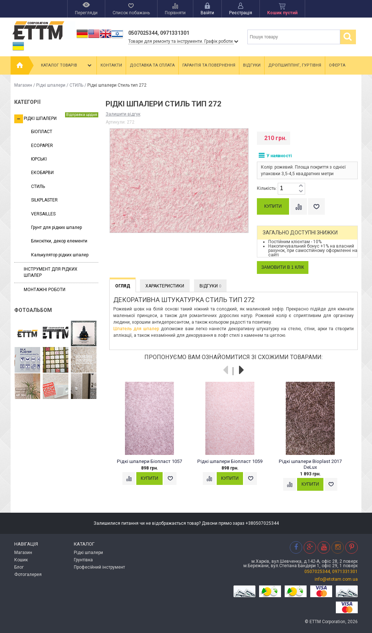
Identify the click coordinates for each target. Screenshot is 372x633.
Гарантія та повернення (208, 65)
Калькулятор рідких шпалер (59, 254)
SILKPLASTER (44, 200)
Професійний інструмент (99, 567)
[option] (153, 440)
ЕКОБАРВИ (42, 172)
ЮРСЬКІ (39, 159)
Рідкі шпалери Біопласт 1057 (149, 461)
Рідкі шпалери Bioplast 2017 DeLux (310, 464)
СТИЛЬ (76, 85)
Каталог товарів (67, 65)
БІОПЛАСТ (41, 131)
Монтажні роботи (44, 289)
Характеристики (164, 286)
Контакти (111, 65)
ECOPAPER (42, 145)
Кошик (21, 559)
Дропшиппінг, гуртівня (294, 65)
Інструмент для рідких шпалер (50, 272)
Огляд (122, 286)
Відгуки (252, 65)
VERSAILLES (43, 213)
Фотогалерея (28, 574)
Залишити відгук (123, 114)
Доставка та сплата (152, 65)
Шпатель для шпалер (136, 328)
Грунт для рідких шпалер (56, 227)
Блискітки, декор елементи (59, 241)
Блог (19, 567)
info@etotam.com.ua (336, 579)
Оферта (337, 65)
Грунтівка (83, 559)
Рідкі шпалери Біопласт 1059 (229, 461)
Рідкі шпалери (50, 85)
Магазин (23, 85)
